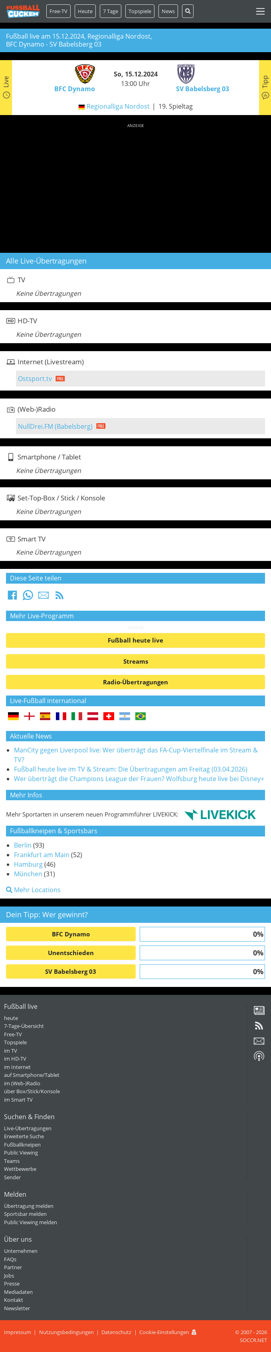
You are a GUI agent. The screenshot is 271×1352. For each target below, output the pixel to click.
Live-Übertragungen (27, 1128)
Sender (12, 1177)
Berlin (23, 845)
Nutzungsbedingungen (66, 1332)
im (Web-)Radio (22, 1083)
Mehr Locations (33, 889)
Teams (12, 1160)
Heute (85, 11)
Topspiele (15, 1042)
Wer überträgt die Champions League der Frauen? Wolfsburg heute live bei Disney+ (139, 778)
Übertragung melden (28, 1205)
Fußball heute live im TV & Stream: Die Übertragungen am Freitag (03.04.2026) (130, 769)
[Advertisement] (135, 186)
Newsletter (17, 1308)
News (168, 11)
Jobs (9, 1275)
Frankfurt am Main (41, 854)
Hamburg (28, 864)
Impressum (17, 1332)
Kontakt (13, 1299)
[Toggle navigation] (260, 11)
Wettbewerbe (20, 1168)
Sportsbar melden (25, 1213)
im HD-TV (15, 1058)
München (28, 873)
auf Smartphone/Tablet (31, 1074)
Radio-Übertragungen (135, 682)
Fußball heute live (135, 640)
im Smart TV (18, 1099)
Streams (135, 661)
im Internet (17, 1067)
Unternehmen (21, 1250)
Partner (13, 1267)
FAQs (10, 1259)
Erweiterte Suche (24, 1136)
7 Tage (110, 11)
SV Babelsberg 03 (70, 971)
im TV (10, 1050)
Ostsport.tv (35, 378)
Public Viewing (21, 1152)
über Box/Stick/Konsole (32, 1091)
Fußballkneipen (22, 1144)
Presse (12, 1283)
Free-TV (58, 11)
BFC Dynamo (71, 934)
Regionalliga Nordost (118, 106)
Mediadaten (18, 1291)
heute (11, 1018)
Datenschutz (116, 1332)
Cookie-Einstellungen (164, 1332)
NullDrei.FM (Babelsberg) (55, 426)
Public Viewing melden (30, 1222)
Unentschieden (71, 953)
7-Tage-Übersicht (24, 1026)
